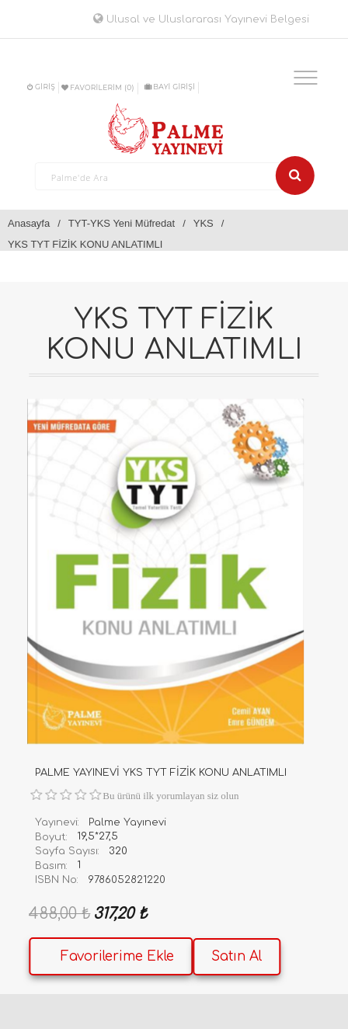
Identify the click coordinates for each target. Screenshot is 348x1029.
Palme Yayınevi (127, 822)
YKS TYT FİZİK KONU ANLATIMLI (85, 244)
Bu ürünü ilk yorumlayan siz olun (170, 795)
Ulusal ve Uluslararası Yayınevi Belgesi (201, 19)
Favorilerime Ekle (117, 956)
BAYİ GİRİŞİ (169, 86)
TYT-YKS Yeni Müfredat (121, 223)
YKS (203, 223)
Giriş (41, 86)
